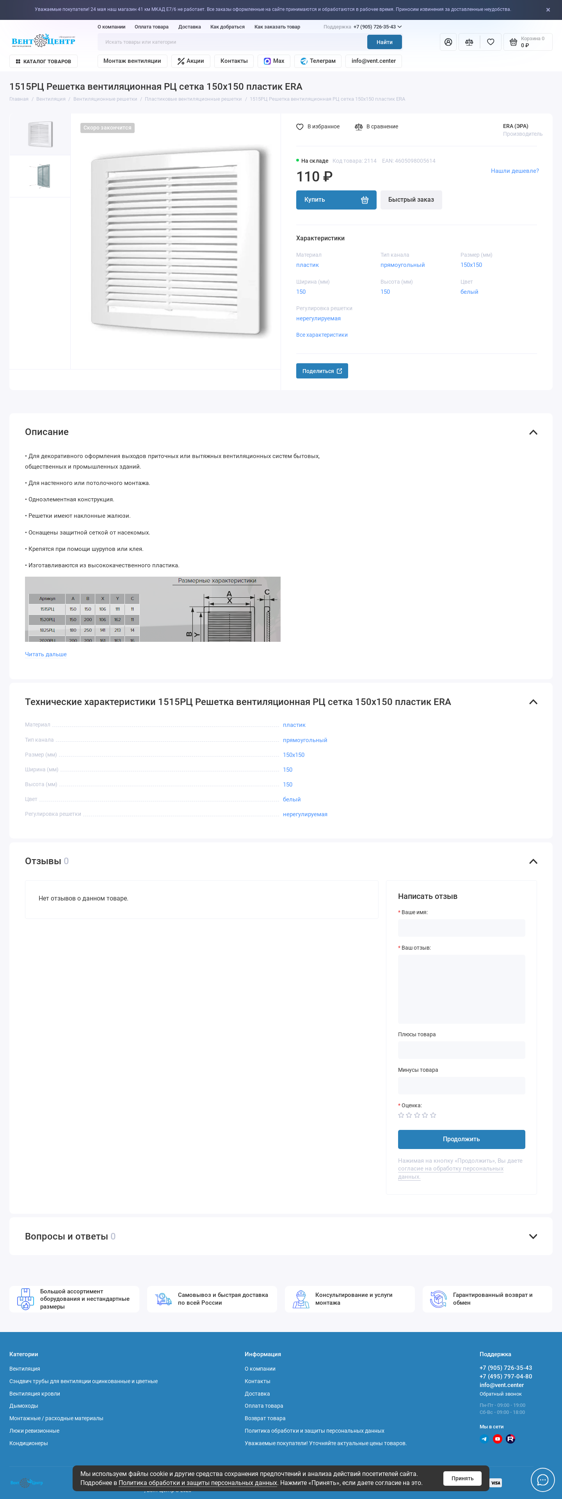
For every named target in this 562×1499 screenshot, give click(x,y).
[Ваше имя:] (461, 928)
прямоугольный (403, 264)
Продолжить (461, 1139)
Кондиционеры (28, 1443)
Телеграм (318, 61)
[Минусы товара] (461, 1085)
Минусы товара (418, 1070)
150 (301, 291)
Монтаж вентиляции (132, 60)
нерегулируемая (318, 318)
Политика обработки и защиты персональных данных (198, 1483)
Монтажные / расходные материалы (56, 1418)
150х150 (471, 264)
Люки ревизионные (34, 1431)
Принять (463, 1478)
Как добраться (227, 27)
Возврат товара (265, 1418)
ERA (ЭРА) (515, 126)
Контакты (234, 60)
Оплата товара (152, 27)
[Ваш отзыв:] (461, 989)
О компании (111, 27)
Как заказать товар (277, 27)
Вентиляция (24, 1369)
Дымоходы (23, 1406)
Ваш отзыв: (416, 948)
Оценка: (412, 1105)
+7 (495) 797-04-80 (506, 1376)
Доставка (189, 27)
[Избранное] (490, 42)
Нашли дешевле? (515, 170)
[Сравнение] (469, 42)
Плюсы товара (417, 1034)
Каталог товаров (43, 61)
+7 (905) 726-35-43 (363, 27)
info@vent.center (374, 60)
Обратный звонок (501, 1394)
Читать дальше (46, 654)
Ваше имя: (415, 912)
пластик (307, 264)
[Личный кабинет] (448, 42)
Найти (385, 42)
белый (469, 291)
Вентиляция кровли (34, 1394)
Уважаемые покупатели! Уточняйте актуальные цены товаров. (326, 1443)
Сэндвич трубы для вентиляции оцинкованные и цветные (83, 1381)
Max (274, 61)
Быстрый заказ (411, 199)
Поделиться (322, 371)
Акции (191, 61)
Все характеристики (322, 335)
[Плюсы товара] (461, 1050)
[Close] (554, 10)
